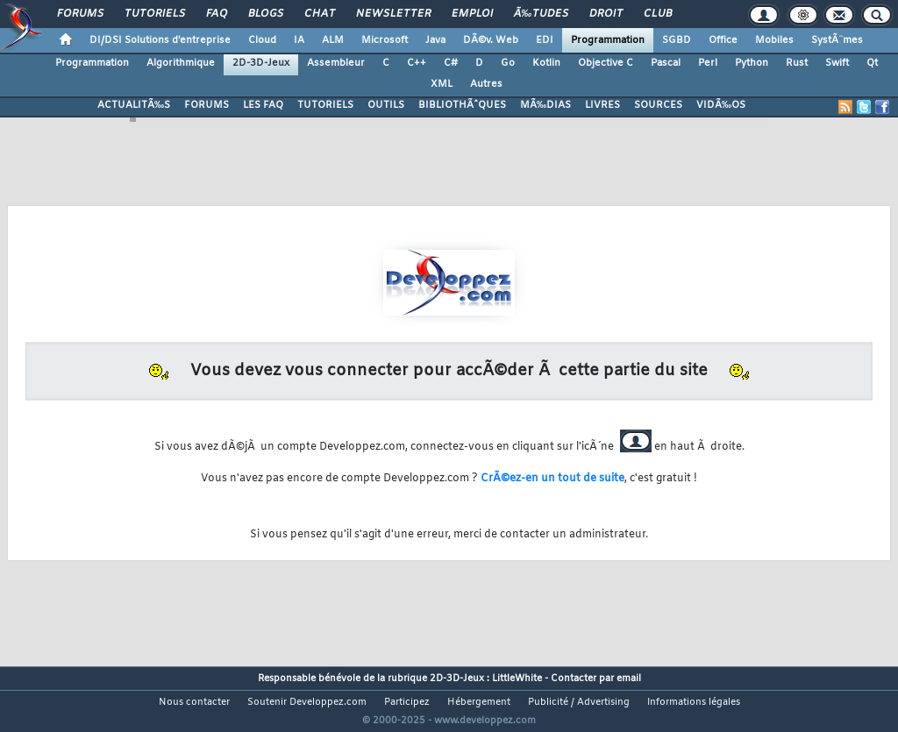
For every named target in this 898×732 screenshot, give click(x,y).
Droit (606, 14)
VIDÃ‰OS (720, 105)
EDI (544, 40)
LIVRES (602, 105)
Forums (80, 14)
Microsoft (384, 40)
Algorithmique (180, 63)
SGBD (676, 40)
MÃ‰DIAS (545, 105)
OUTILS (385, 105)
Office (723, 40)
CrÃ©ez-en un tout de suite (552, 479)
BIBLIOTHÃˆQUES (462, 105)
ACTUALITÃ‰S (133, 105)
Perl (707, 63)
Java (435, 40)
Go (508, 63)
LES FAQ (263, 105)
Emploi (472, 14)
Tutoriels (155, 14)
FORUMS (206, 105)
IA (299, 40)
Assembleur (336, 63)
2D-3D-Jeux (260, 63)
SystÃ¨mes (837, 40)
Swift (837, 63)
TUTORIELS (325, 105)
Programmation (608, 40)
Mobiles (774, 40)
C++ (416, 63)
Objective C (605, 63)
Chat (320, 14)
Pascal (666, 63)
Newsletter (393, 14)
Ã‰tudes (541, 14)
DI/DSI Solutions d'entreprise (160, 40)
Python (751, 63)
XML (442, 84)
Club (658, 14)
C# (451, 63)
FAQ (216, 14)
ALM (333, 40)
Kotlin (546, 63)
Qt (872, 63)
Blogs (265, 14)
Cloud (262, 40)
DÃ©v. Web (490, 40)
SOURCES (658, 105)
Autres (486, 84)
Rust (797, 63)
